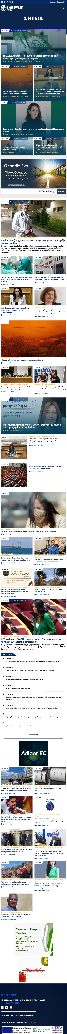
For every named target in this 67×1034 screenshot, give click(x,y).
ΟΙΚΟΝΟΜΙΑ (32, 436)
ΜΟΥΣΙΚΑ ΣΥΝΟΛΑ (22, 587)
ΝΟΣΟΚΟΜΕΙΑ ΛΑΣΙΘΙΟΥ (23, 384)
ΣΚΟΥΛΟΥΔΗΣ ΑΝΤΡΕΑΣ (22, 912)
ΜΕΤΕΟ (18, 357)
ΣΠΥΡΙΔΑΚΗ (21, 134)
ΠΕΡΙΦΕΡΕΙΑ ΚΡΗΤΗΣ (10, 96)
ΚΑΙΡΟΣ (3, 357)
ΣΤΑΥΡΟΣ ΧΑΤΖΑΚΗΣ (29, 237)
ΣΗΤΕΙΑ (4, 102)
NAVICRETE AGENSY (55, 555)
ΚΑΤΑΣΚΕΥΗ (42, 847)
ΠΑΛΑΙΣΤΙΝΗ (10, 786)
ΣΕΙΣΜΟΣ (40, 786)
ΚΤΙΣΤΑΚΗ (15, 786)
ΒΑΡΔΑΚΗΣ (9, 815)
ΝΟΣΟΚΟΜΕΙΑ (42, 879)
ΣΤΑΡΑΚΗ (6, 430)
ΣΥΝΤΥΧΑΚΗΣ (4, 555)
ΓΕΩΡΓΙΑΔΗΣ (49, 879)
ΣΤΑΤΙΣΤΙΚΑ (59, 587)
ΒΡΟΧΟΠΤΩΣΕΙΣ (52, 587)
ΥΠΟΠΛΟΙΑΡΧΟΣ (45, 555)
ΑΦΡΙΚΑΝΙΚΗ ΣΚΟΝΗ (10, 357)
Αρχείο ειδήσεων (23, 1000)
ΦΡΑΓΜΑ (58, 96)
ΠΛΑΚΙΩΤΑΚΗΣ (47, 96)
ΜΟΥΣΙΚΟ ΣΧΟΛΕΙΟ (13, 587)
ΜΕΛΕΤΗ (36, 847)
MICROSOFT (55, 152)
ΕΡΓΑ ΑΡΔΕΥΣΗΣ (9, 62)
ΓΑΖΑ (41, 384)
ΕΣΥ (22, 237)
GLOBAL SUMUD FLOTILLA (49, 384)
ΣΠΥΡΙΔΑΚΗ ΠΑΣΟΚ (12, 306)
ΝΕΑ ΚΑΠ (11, 152)
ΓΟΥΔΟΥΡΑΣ (47, 786)
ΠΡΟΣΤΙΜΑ (3, 879)
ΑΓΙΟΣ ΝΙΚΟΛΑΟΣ (5, 384)
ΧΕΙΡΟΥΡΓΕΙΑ (20, 275)
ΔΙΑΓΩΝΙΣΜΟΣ (47, 152)
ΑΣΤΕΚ (11, 636)
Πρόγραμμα (39, 1000)
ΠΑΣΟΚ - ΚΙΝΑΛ (29, 134)
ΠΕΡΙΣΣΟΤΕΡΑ (33, 735)
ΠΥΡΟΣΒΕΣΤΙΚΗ (13, 134)
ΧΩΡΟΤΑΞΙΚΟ (45, 436)
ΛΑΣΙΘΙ (54, 96)
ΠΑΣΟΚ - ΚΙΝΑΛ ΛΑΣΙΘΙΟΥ (33, 62)
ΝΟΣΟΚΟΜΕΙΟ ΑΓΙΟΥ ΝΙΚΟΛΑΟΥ (9, 237)
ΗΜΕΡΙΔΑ (24, 847)
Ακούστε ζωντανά (58, 2)
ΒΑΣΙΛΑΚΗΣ (54, 275)
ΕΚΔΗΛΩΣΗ (51, 815)
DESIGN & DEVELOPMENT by (19, 1023)
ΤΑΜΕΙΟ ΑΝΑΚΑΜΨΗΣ (20, 62)
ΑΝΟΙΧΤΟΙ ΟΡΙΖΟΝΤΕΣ (16, 430)
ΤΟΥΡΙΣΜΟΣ (4, 306)
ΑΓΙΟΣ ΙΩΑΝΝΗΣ (40, 98)
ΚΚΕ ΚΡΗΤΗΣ (11, 555)
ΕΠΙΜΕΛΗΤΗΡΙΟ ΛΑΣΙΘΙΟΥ (40, 815)
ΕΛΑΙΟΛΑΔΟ (10, 847)
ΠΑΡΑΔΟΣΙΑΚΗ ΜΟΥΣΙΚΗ (19, 815)
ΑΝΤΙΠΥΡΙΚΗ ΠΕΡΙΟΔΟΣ (13, 879)
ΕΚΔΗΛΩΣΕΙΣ (4, 587)
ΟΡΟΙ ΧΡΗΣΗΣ (7, 1015)
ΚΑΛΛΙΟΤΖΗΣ (22, 879)
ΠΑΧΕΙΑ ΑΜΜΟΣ (17, 847)
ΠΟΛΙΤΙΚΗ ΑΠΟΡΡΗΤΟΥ (25, 1015)
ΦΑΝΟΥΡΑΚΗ (47, 306)
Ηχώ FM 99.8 (6, 1000)
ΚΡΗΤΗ (18, 96)
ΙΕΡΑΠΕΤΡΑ (5, 30)
